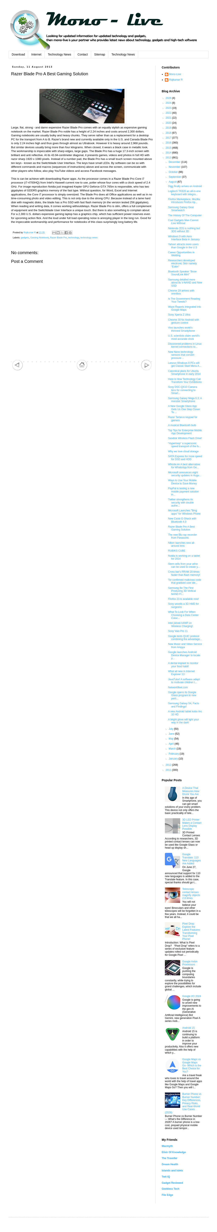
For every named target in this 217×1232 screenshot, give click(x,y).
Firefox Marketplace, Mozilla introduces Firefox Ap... (184, 201)
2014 (169, 152)
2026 (169, 98)
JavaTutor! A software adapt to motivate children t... (184, 681)
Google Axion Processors (189, 963)
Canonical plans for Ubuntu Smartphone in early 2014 (184, 373)
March (173, 748)
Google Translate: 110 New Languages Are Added (191, 859)
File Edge (167, 1195)
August (173, 181)
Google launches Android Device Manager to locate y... (184, 655)
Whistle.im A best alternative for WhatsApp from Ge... (184, 466)
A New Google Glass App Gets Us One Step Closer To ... (184, 409)
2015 (169, 147)
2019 (169, 127)
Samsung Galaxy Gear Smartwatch (181, 209)
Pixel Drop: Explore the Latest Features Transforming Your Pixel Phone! (191, 931)
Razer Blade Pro (58, 237)
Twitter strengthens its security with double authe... (181, 502)
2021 (169, 117)
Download (18, 54)
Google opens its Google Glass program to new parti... (182, 695)
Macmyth (167, 1146)
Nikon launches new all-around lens (181, 544)
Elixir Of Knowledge (174, 1152)
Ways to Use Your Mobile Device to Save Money (182, 482)
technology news (88, 237)
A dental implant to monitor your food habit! (183, 665)
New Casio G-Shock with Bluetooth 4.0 (182, 520)
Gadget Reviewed (172, 1182)
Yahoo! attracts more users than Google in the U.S (183, 246)
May (171, 738)
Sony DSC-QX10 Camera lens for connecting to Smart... (182, 390)
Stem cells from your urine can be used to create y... (184, 565)
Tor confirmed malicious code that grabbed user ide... (184, 581)
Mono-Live (175, 74)
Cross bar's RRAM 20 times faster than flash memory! (184, 573)
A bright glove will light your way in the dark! (183, 721)
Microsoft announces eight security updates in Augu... (184, 474)
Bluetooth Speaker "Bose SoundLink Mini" (182, 273)
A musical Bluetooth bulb (182, 425)
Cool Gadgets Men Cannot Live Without (183, 222)
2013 (169, 157)
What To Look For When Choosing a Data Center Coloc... (183, 615)
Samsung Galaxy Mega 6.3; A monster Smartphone (185, 400)
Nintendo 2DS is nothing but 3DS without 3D (184, 230)
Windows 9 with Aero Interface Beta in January (184, 238)
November (175, 166)
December (175, 162)
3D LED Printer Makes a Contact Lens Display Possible (191, 824)
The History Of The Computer (184, 215)
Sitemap (99, 54)
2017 (169, 137)
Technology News (59, 54)
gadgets (25, 237)
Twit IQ (166, 1176)
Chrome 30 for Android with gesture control (183, 321)
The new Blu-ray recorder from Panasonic (182, 536)
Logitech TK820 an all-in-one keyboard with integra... (184, 193)
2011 (169, 769)
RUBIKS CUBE (176, 550)
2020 (169, 122)
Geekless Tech (170, 1188)
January (173, 758)
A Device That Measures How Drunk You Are (190, 791)
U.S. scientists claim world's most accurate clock (184, 337)
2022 (169, 112)
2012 (169, 764)
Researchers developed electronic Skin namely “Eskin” (182, 263)
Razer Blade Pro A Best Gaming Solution (181, 528)
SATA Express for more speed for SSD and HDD (185, 458)
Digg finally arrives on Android (185, 186)
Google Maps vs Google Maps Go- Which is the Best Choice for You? (191, 1065)
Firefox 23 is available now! (183, 599)
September (175, 176)
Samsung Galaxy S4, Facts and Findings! (183, 705)
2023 (169, 108)
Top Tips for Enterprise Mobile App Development (185, 432)
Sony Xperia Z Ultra (179, 314)
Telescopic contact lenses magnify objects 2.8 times (191, 894)
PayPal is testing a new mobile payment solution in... (183, 491)
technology (73, 237)
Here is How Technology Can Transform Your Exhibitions (185, 381)
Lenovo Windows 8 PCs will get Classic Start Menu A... (184, 364)
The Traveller (169, 1158)
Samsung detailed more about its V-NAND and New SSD (185, 282)
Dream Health (170, 1164)
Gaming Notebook (39, 237)
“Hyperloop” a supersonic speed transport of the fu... (184, 445)
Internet (36, 54)
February (174, 753)
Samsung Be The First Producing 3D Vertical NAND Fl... (182, 591)
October (173, 172)
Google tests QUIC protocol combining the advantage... (185, 638)
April (171, 743)
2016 (169, 142)
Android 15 (188, 1027)
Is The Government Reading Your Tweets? (184, 300)
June (172, 733)
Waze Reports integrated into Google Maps (184, 308)
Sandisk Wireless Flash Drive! (185, 438)
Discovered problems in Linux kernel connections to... (184, 345)
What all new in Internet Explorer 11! (181, 673)
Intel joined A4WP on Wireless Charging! (180, 624)
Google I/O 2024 (191, 996)
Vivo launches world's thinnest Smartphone (181, 329)
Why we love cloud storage (183, 451)
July (171, 728)
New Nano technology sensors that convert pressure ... (181, 355)
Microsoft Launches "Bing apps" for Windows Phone (184, 512)
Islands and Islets (172, 1170)
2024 (169, 102)
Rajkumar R (176, 79)
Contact (82, 54)
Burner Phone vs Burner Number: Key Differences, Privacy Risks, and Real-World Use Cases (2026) (183, 1103)
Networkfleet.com (178, 687)
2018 (169, 132)
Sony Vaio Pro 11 (178, 631)
